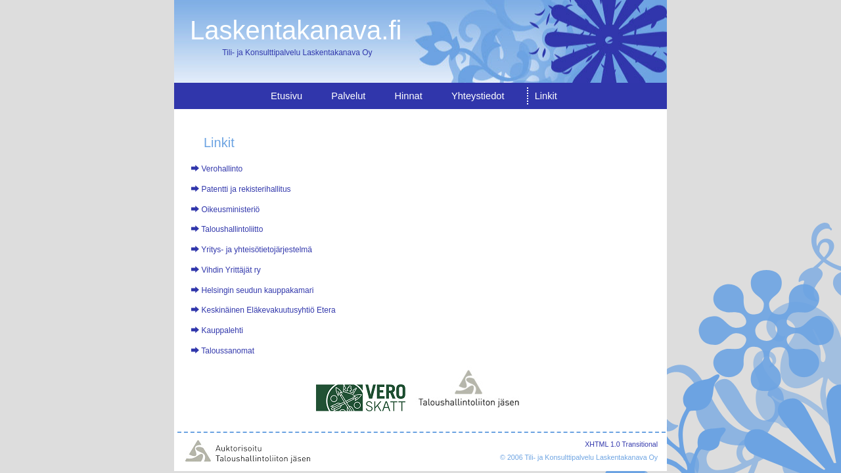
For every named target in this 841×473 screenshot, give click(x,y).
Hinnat (408, 96)
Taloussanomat (227, 350)
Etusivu (286, 96)
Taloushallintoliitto (232, 229)
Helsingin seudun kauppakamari (258, 290)
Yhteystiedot (478, 96)
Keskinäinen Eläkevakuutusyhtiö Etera (269, 310)
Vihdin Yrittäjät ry (231, 270)
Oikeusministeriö (231, 209)
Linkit (546, 96)
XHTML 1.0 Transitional (621, 444)
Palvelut (348, 96)
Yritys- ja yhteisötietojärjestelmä (256, 249)
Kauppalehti (222, 330)
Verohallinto (222, 168)
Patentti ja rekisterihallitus (246, 189)
